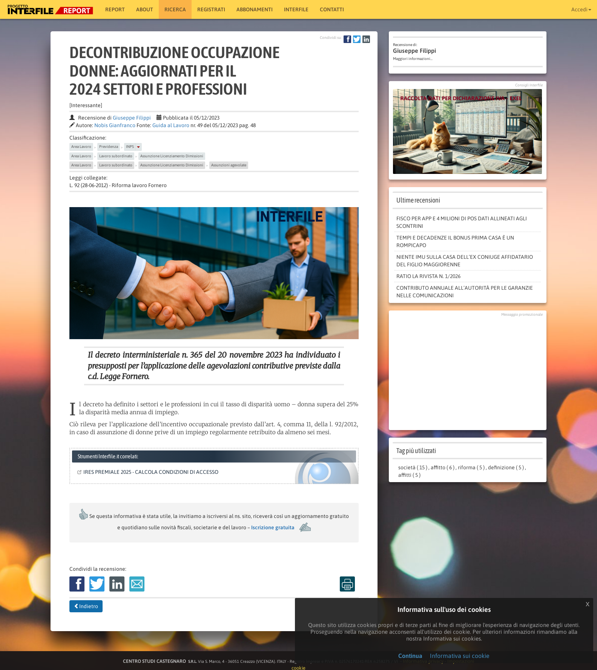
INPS (130, 146)
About (144, 9)
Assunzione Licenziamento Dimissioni (171, 156)
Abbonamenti (254, 9)
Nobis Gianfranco (114, 125)
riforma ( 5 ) (471, 467)
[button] (138, 147)
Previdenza (108, 146)
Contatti (332, 9)
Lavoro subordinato (115, 156)
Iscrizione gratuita (273, 527)
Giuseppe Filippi (132, 118)
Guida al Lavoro (170, 125)
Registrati (211, 9)
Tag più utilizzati (416, 451)
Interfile (296, 9)
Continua (410, 655)
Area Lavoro (81, 146)
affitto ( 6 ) (442, 467)
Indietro (86, 606)
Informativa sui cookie (460, 655)
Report (115, 9)
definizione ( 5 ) (506, 467)
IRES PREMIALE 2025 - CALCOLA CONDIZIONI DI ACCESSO (149, 472)
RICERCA (175, 9)
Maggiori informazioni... (413, 59)
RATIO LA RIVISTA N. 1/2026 (428, 276)
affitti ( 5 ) (409, 475)
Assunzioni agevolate (228, 165)
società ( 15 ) (412, 467)
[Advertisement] (467, 371)
